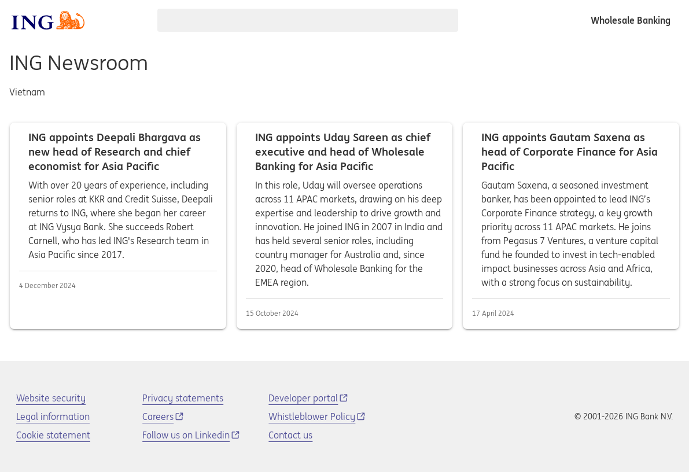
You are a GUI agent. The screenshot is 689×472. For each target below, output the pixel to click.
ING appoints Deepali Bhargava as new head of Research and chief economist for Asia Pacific (118, 226)
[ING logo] (48, 20)
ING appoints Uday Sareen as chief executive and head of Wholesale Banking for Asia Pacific (345, 226)
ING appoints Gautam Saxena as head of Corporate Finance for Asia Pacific (571, 226)
